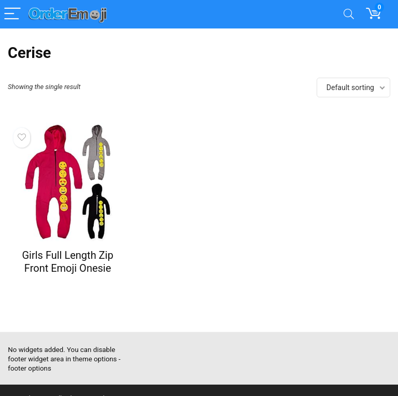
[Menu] (12, 14)
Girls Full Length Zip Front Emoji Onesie (67, 261)
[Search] (348, 14)
